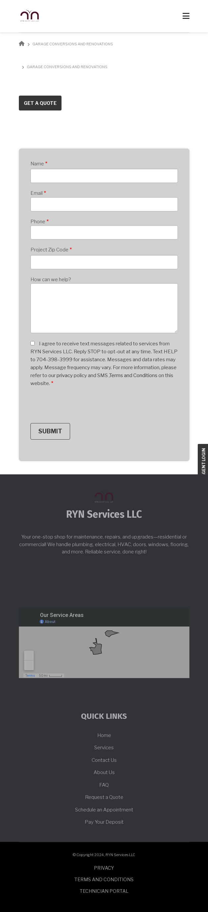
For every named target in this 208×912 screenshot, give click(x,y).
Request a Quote (104, 797)
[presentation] (80, 407)
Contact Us (104, 760)
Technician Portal (104, 891)
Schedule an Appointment (104, 810)
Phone (37, 222)
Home (104, 735)
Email (36, 193)
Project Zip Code (49, 250)
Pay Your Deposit (104, 822)
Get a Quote (40, 103)
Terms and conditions (104, 879)
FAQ (104, 785)
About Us (104, 772)
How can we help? (50, 279)
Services (104, 748)
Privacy (104, 868)
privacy (65, 375)
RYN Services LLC (104, 514)
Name (37, 164)
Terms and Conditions (133, 375)
